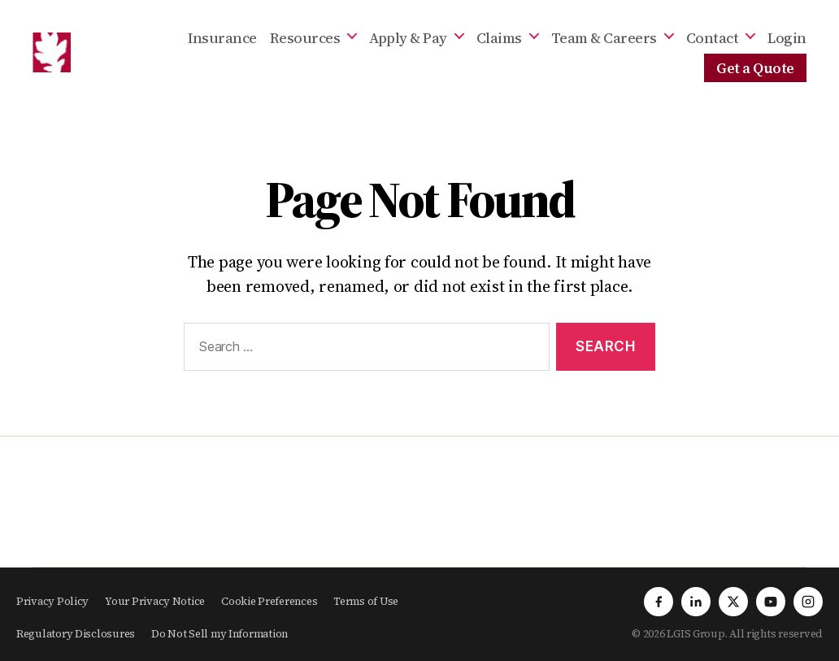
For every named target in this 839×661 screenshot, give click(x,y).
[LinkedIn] (696, 601)
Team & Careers (604, 38)
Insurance (222, 38)
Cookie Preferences (269, 601)
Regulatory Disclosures (75, 634)
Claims (499, 38)
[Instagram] (808, 601)
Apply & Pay (408, 38)
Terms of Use (365, 601)
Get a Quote (755, 68)
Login (786, 38)
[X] (733, 601)
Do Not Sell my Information (219, 634)
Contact (712, 38)
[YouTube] (770, 601)
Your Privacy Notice (155, 601)
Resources (305, 38)
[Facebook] (658, 601)
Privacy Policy (52, 601)
